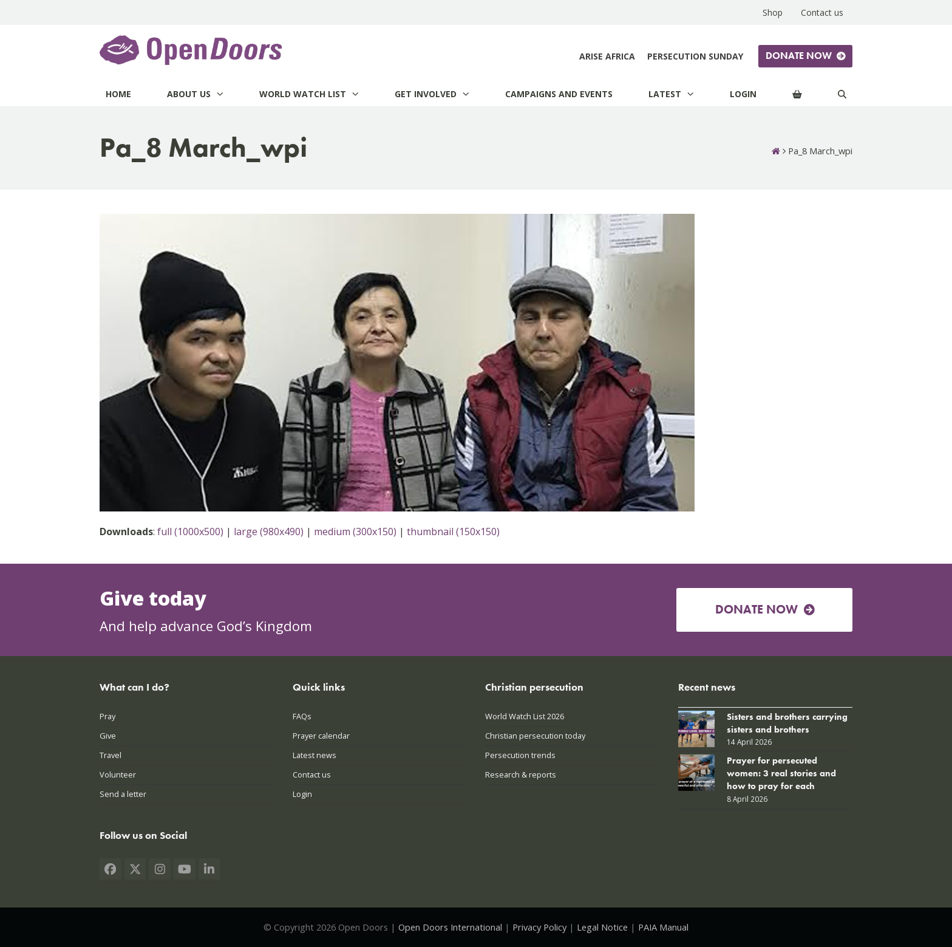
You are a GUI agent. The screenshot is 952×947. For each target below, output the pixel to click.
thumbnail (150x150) (453, 531)
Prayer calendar (321, 735)
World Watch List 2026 (524, 716)
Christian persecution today (535, 735)
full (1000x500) (190, 531)
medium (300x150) (355, 531)
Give (108, 735)
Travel (110, 755)
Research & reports (520, 774)
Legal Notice (602, 927)
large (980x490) (269, 531)
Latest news (314, 755)
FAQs (302, 716)
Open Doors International (450, 927)
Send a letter (123, 793)
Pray (107, 716)
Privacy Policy (539, 927)
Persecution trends (520, 755)
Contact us (312, 774)
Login (302, 793)
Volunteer (118, 774)
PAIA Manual (663, 927)
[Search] (842, 93)
